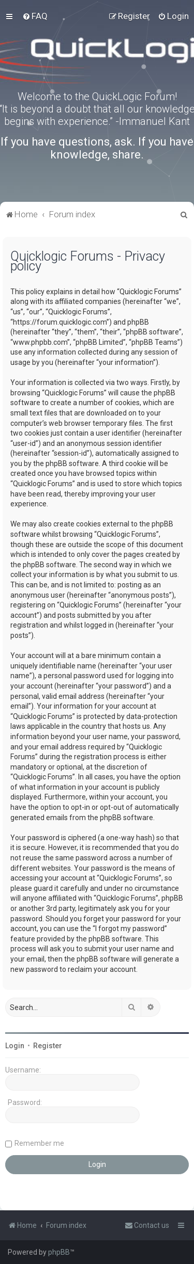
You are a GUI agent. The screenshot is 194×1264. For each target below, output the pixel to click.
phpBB (59, 1252)
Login (14, 1046)
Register (47, 1046)
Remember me (39, 1143)
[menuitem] (35, 16)
